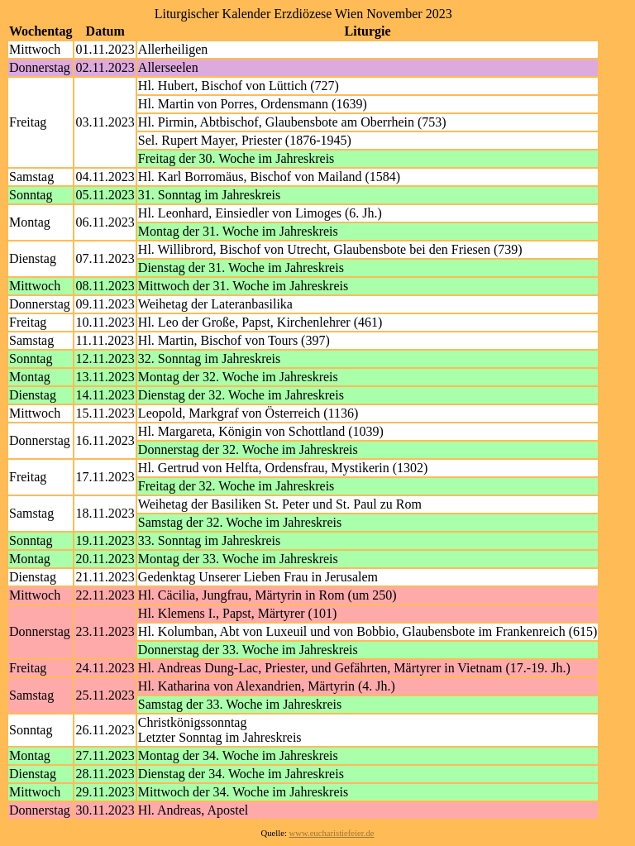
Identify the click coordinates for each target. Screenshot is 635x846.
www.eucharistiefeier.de (332, 833)
